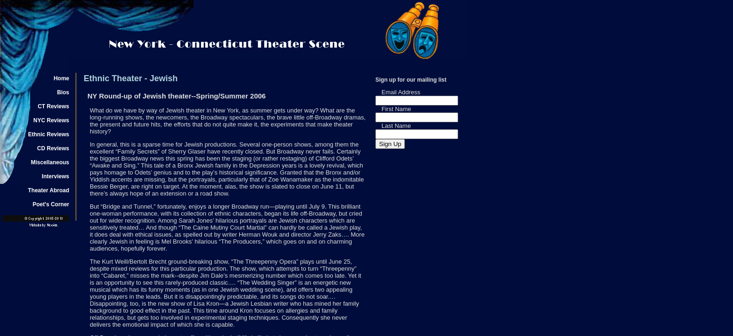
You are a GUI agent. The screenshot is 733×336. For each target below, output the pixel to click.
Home (61, 78)
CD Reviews (53, 148)
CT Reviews (53, 106)
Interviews (55, 176)
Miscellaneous (50, 162)
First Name (396, 108)
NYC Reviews (51, 120)
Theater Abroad (48, 190)
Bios (63, 92)
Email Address (400, 92)
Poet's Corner (51, 204)
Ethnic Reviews (48, 134)
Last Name (396, 125)
